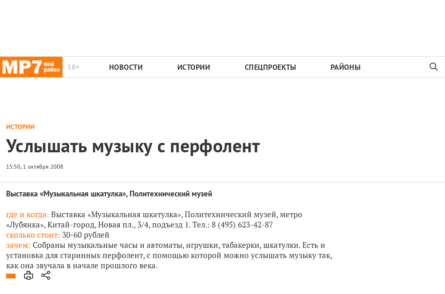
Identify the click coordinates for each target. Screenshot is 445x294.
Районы (345, 67)
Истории (193, 67)
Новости (126, 67)
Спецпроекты (270, 67)
